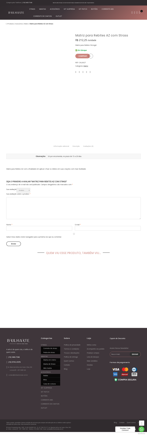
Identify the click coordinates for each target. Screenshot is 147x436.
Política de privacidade (72, 349)
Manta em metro (49, 364)
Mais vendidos (92, 365)
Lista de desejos (93, 361)
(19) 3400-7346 (27, 3)
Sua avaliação (11, 193)
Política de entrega (71, 361)
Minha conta (91, 349)
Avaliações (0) (91, 150)
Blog (65, 373)
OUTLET (59, 16)
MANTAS (42, 9)
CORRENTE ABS (108, 9)
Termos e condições (71, 353)
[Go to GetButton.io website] (141, 433)
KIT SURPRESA (69, 9)
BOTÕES (94, 9)
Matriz (26, 24)
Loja (88, 373)
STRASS (32, 9)
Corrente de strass (50, 352)
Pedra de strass (49, 356)
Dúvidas (90, 369)
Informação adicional (58, 150)
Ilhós (45, 384)
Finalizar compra (93, 357)
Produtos (11, 24)
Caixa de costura (49, 388)
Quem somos (69, 365)
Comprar (83, 56)
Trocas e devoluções (71, 357)
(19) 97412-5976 (14, 366)
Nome (9, 229)
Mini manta (47, 372)
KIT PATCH (83, 9)
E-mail (78, 229)
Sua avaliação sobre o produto (18, 198)
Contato (67, 369)
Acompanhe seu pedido (95, 353)
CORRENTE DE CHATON (42, 16)
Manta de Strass (49, 368)
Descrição (76, 150)
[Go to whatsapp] (141, 429)
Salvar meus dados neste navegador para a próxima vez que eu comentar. (34, 241)
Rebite (45, 379)
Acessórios (19, 24)
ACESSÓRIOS (55, 9)
